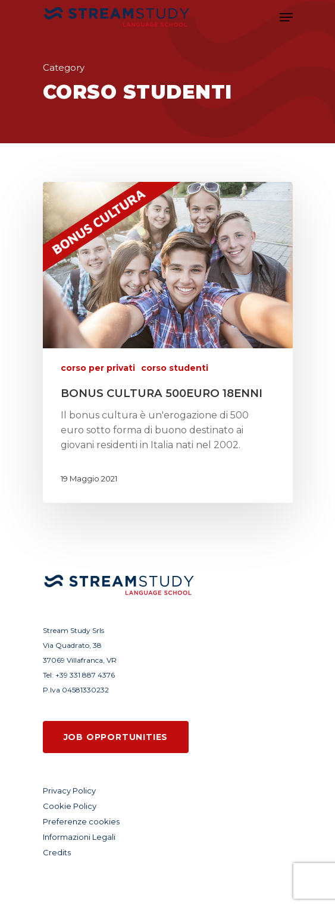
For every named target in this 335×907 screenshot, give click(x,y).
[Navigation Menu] (286, 17)
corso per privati (98, 368)
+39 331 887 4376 (85, 674)
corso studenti (174, 368)
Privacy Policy (69, 790)
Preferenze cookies (81, 821)
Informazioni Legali (79, 837)
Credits (57, 852)
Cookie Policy (69, 806)
